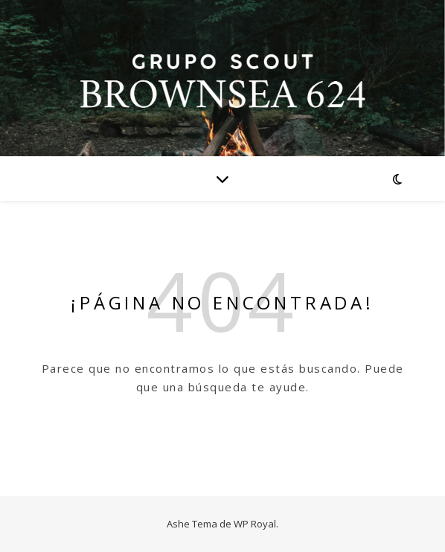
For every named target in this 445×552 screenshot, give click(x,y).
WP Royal (255, 523)
